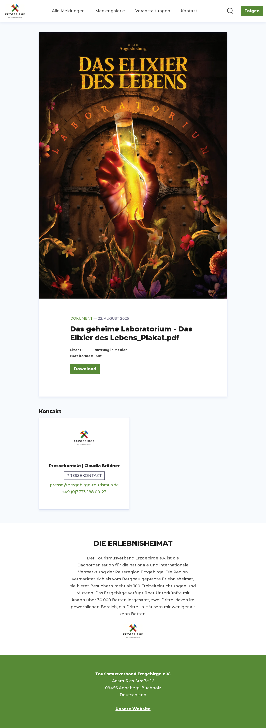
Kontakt (189, 10)
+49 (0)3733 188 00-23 (84, 492)
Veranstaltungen (152, 10)
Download (85, 369)
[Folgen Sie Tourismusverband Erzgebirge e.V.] (252, 11)
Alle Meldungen (68, 10)
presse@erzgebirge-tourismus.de (84, 485)
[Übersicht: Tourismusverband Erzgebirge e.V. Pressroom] (15, 11)
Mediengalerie (110, 10)
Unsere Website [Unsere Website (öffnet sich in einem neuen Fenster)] (133, 708)
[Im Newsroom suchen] (230, 10)
